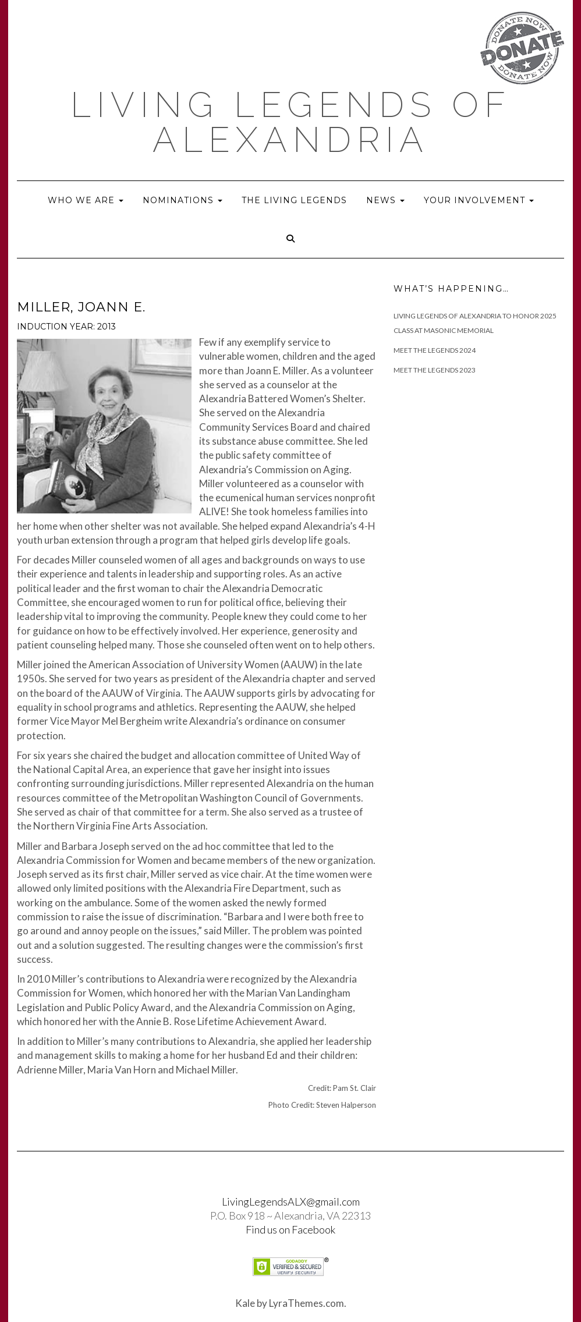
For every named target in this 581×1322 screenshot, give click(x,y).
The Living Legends (294, 200)
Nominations (182, 200)
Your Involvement (479, 200)
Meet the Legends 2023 (435, 370)
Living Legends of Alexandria (290, 122)
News (385, 200)
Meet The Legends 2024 (435, 350)
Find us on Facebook (290, 1229)
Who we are (85, 200)
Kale (245, 1303)
